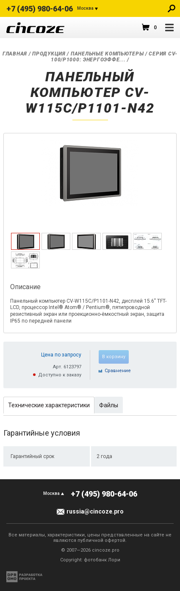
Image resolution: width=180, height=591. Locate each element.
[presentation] (25, 248)
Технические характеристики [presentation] (49, 405)
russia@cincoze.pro (95, 511)
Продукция (48, 54)
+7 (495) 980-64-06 (39, 8)
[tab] (25, 241)
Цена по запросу (61, 355)
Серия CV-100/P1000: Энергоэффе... (114, 57)
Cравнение (118, 370)
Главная (15, 54)
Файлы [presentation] (108, 405)
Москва (85, 8)
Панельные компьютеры (107, 54)
